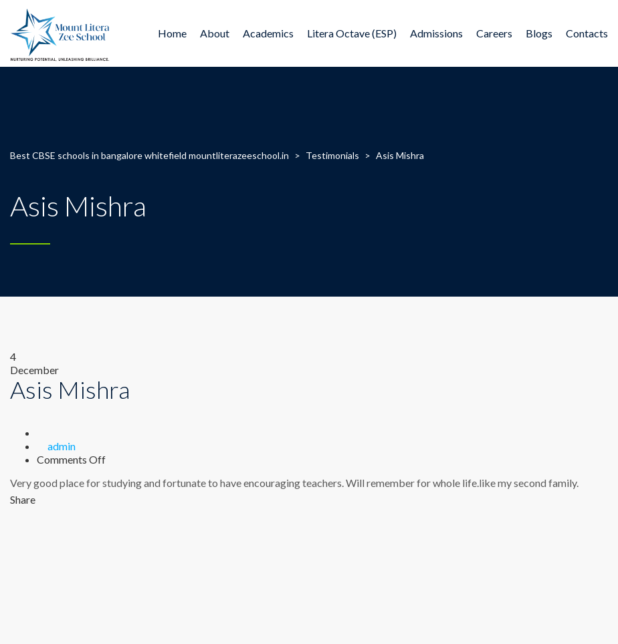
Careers (494, 33)
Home (172, 33)
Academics (268, 33)
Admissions (436, 33)
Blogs (539, 33)
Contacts (587, 33)
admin (61, 446)
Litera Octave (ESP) (352, 33)
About (214, 33)
